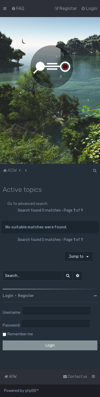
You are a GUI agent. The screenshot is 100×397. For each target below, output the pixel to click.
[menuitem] (17, 8)
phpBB (30, 390)
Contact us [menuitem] (75, 376)
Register (26, 295)
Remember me (20, 334)
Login (8, 295)
